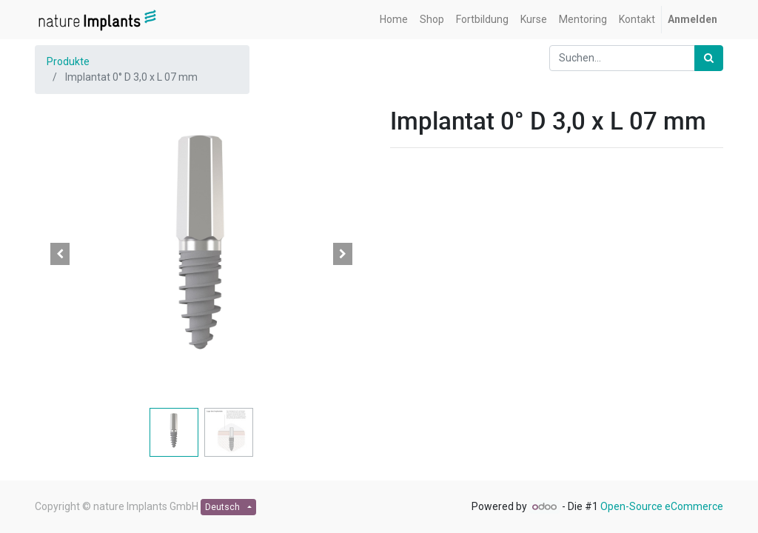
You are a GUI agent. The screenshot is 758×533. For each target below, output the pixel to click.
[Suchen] (708, 58)
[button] (60, 254)
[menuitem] (394, 19)
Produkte (68, 61)
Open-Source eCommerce (661, 506)
